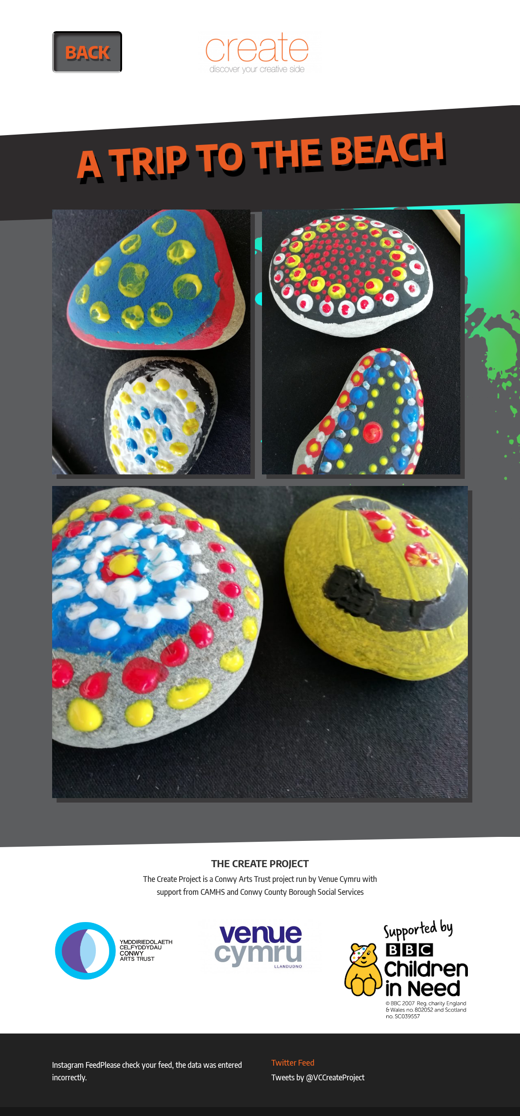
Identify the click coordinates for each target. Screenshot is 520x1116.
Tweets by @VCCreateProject (317, 1077)
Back (87, 52)
